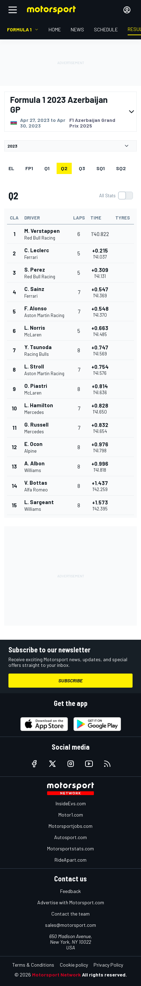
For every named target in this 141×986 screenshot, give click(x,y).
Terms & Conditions (33, 965)
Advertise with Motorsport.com (70, 902)
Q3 (82, 168)
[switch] (116, 195)
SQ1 (100, 168)
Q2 (64, 168)
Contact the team (70, 914)
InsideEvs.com (71, 803)
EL (11, 168)
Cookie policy (74, 965)
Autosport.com (70, 837)
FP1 (29, 168)
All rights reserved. (104, 975)
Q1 (47, 168)
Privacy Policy (108, 965)
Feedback (70, 891)
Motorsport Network (56, 975)
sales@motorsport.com (70, 925)
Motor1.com (70, 815)
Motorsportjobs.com (70, 826)
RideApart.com (70, 860)
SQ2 (121, 168)
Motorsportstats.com (70, 848)
